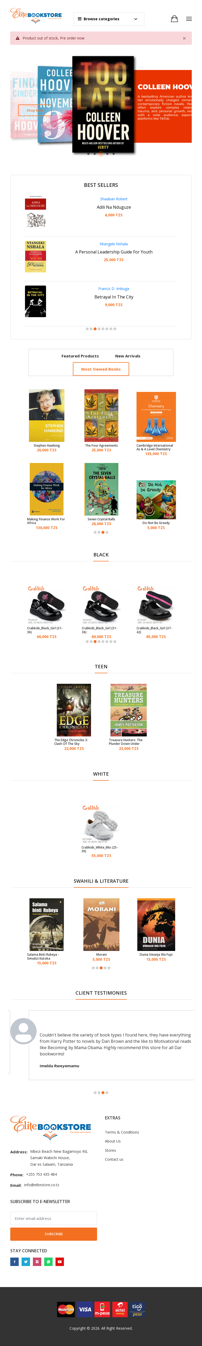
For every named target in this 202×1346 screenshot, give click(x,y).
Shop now (35, 110)
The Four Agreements (101, 445)
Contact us (114, 1159)
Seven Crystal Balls (101, 519)
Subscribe (54, 1234)
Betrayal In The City (113, 297)
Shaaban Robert (114, 198)
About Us (113, 1141)
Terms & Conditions (122, 1132)
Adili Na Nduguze (114, 207)
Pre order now (72, 38)
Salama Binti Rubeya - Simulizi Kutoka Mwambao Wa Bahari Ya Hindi (45, 956)
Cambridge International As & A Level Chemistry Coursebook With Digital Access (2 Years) (155, 447)
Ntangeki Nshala (114, 243)
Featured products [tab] (80, 355)
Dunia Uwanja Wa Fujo (156, 954)
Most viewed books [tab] (101, 369)
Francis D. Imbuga (113, 288)
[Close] (184, 38)
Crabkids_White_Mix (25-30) (100, 849)
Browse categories (98, 18)
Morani (101, 954)
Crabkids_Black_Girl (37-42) (154, 630)
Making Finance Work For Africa (46, 521)
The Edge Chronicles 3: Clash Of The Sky (71, 742)
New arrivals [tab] (127, 355)
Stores (110, 1150)
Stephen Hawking (47, 445)
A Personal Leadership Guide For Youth (114, 252)
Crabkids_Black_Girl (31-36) (45, 630)
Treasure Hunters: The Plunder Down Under (126, 742)
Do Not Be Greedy (156, 523)
